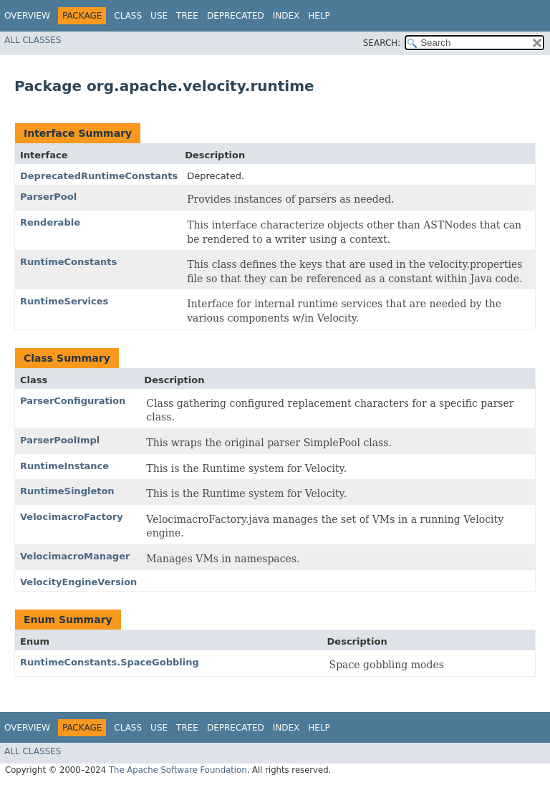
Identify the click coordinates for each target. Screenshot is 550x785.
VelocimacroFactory (71, 516)
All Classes (32, 40)
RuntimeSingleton (67, 491)
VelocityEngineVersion (78, 582)
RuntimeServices (64, 301)
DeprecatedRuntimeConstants (99, 175)
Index (286, 16)
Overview (27, 16)
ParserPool (48, 196)
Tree (187, 16)
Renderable (50, 222)
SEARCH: (382, 43)
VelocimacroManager (75, 556)
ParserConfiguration (72, 400)
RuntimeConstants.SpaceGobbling (109, 662)
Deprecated (235, 16)
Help (319, 16)
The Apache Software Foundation (178, 770)
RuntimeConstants (68, 261)
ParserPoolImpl (60, 440)
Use (159, 16)
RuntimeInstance (64, 466)
